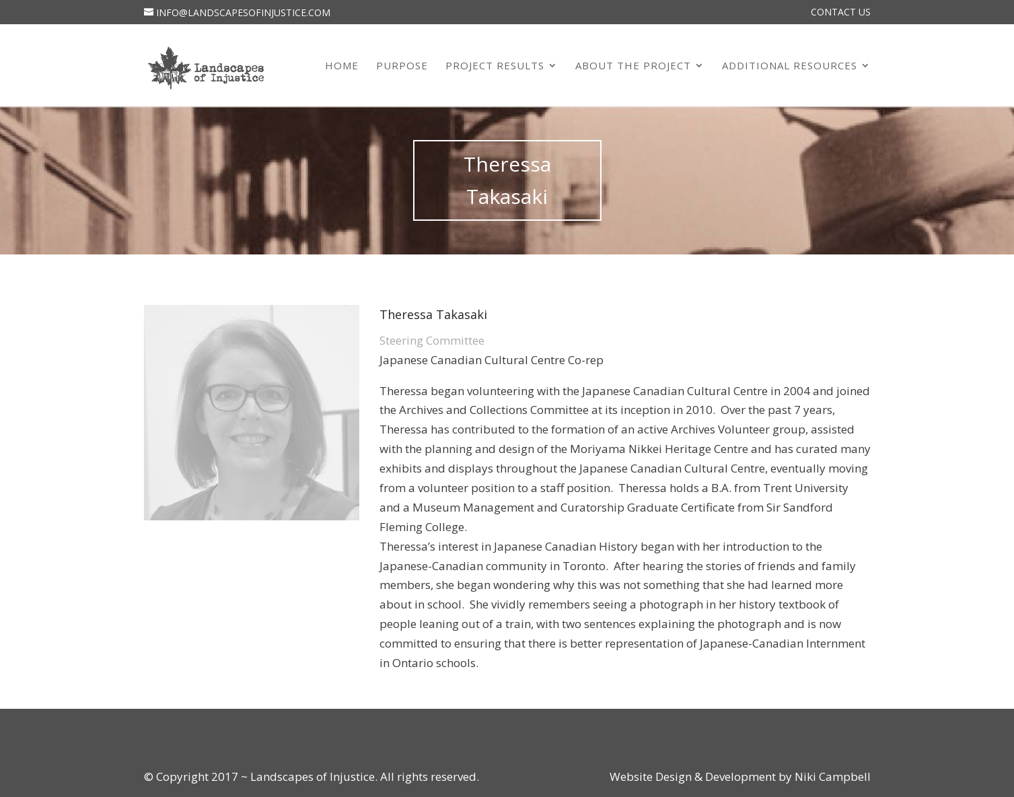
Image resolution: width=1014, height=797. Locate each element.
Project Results (494, 66)
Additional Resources (789, 66)
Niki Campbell (831, 776)
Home (342, 66)
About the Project (633, 66)
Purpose (402, 66)
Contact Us (841, 12)
